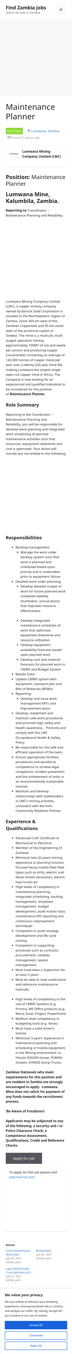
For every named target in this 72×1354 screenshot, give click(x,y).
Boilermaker (44, 1250)
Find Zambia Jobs (26, 7)
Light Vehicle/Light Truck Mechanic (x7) (18, 1270)
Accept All (36, 1325)
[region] (36, 1321)
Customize (36, 1335)
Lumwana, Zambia (45, 131)
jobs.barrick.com (22, 1177)
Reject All (36, 1345)
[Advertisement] (36, 59)
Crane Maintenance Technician (18, 1252)
